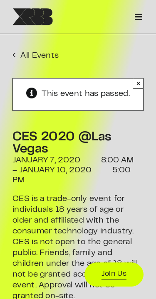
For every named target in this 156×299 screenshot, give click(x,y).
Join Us (114, 274)
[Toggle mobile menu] (139, 16)
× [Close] (138, 83)
